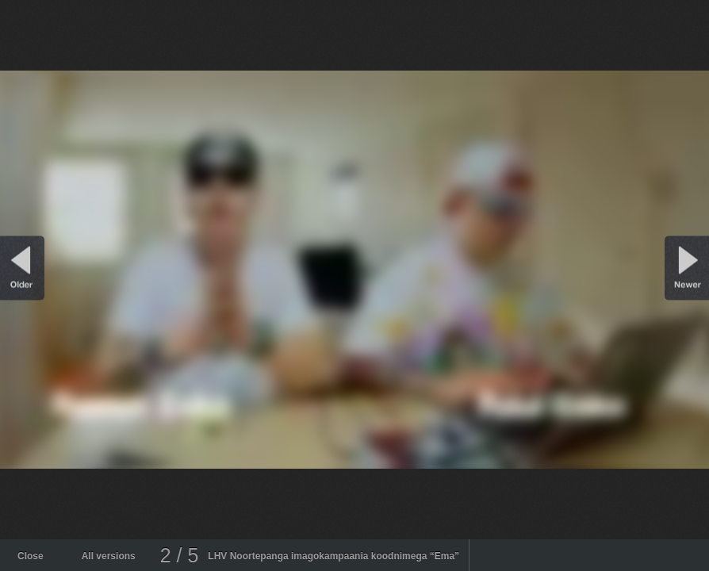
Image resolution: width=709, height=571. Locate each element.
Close (30, 555)
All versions (109, 555)
